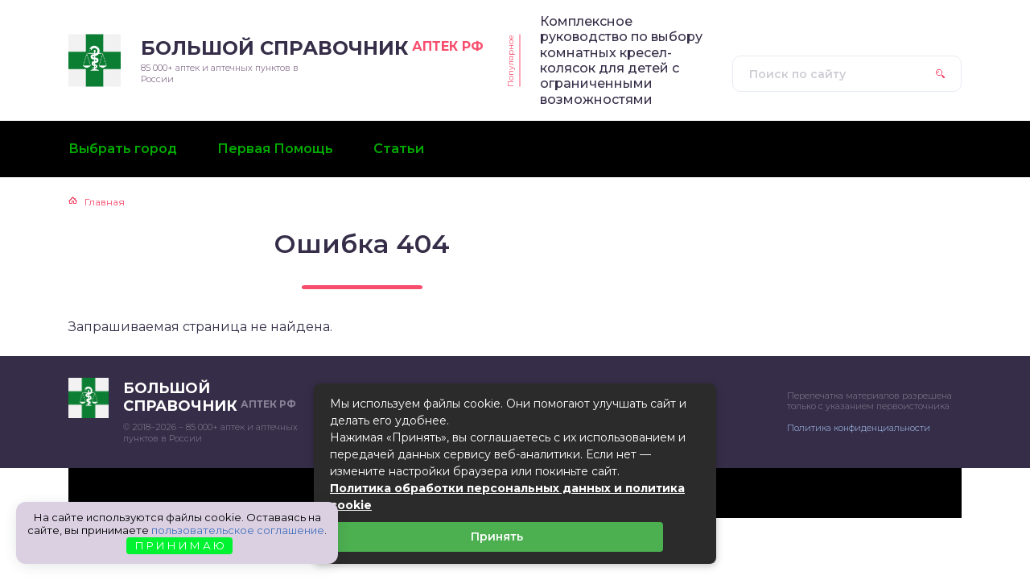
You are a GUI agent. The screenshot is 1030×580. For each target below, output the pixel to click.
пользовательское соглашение (237, 530)
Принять (497, 536)
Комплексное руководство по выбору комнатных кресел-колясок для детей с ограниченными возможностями (621, 60)
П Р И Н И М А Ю (180, 545)
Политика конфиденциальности (858, 427)
